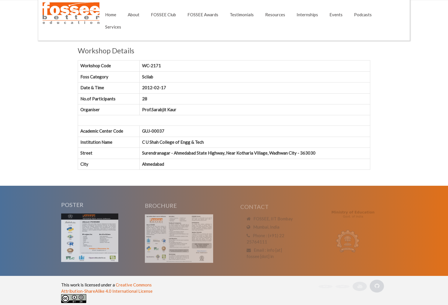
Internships (307, 14)
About (133, 14)
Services (113, 26)
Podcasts (363, 14)
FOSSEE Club (163, 14)
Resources (275, 14)
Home (110, 14)
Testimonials (242, 14)
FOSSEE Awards (202, 14)
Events (336, 14)
